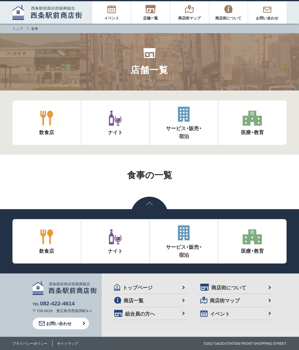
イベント (215, 313)
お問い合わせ (55, 323)
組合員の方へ (134, 313)
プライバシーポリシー (29, 343)
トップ (17, 28)
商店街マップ (220, 300)
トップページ (133, 287)
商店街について (223, 287)
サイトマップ (67, 343)
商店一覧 (129, 300)
